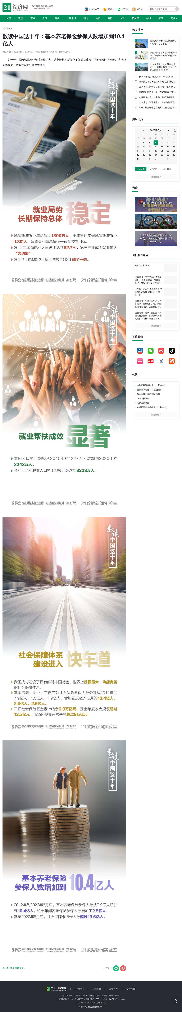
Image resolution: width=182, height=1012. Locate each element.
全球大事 (154, 169)
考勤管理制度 (143, 403)
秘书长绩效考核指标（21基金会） (152, 407)
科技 (110, 18)
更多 (172, 18)
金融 (44, 18)
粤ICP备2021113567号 (71, 996)
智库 (160, 18)
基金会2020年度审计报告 (148, 394)
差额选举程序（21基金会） (149, 389)
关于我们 (79, 989)
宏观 (20, 18)
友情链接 (130, 989)
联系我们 (96, 989)
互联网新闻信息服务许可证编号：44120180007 (101, 996)
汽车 (122, 18)
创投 (148, 18)
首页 (8, 18)
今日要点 (140, 169)
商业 (57, 18)
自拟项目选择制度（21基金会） (151, 385)
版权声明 (113, 989)
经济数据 (167, 169)
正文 (10, 29)
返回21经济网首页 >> (14, 968)
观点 (85, 18)
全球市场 (71, 18)
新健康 (135, 18)
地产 (98, 18)
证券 (32, 18)
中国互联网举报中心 (65, 999)
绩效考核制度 (143, 398)
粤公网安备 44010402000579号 (91, 1007)
